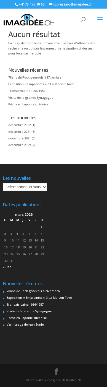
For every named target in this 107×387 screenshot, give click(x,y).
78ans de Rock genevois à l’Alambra (34, 77)
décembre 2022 (19, 125)
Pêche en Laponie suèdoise (28, 104)
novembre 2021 (19, 138)
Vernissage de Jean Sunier (26, 324)
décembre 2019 (19, 145)
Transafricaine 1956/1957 (26, 91)
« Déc (7, 267)
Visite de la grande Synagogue (30, 97)
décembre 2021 (19, 131)
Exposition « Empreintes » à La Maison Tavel (41, 84)
